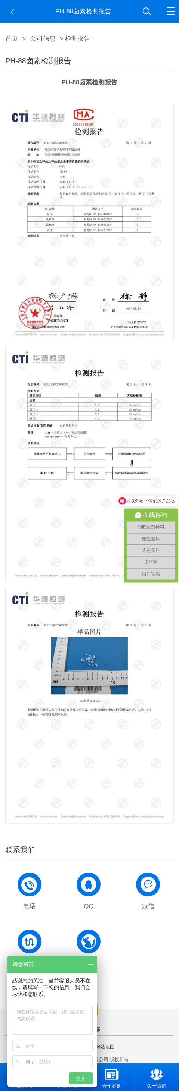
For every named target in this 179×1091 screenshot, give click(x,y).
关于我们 (156, 1076)
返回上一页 (14, 12)
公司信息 (43, 38)
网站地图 (105, 1047)
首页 (11, 38)
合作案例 (111, 1076)
